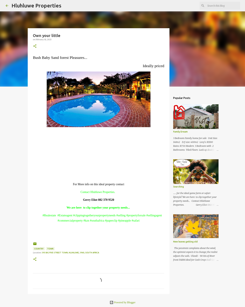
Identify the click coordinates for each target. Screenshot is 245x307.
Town (50, 249)
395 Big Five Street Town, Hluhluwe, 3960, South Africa (70, 253)
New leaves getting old (185, 241)
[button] (35, 46)
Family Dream (180, 131)
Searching (178, 186)
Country (38, 249)
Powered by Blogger (123, 302)
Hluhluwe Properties (36, 5)
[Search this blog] (223, 6)
